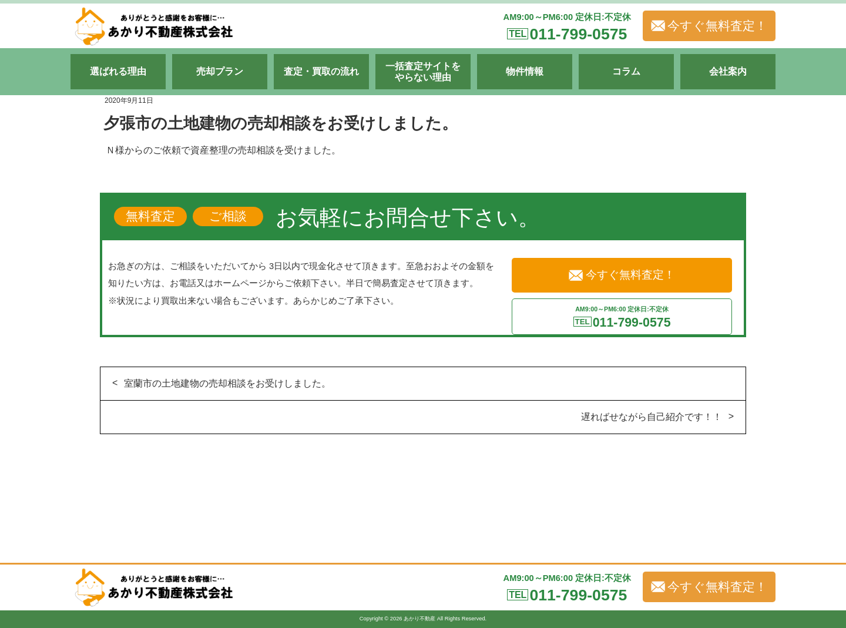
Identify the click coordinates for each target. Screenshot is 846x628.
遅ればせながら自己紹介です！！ (651, 417)
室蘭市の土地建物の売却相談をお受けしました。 (227, 383)
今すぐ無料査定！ (709, 26)
